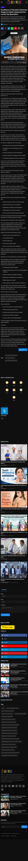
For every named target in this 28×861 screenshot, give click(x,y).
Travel (3, 708)
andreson (12, 806)
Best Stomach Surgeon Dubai (11, 355)
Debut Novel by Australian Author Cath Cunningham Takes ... (18, 804)
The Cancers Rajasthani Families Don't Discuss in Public (13, 556)
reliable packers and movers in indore (9, 730)
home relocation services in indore (8, 744)
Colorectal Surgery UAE (10, 357)
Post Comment (5, 614)
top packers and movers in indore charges (10, 724)
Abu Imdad (3, 512)
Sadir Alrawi (3, 415)
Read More (23, 349)
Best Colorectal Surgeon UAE (11, 360)
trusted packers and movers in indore (9, 727)
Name (2, 593)
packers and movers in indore (8, 710)
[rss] (2, 789)
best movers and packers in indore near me (10, 752)
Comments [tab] (3, 589)
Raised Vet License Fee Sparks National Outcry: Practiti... (12, 580)
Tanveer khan (12, 666)
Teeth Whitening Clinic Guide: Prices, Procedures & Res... (13, 486)
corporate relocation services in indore (9, 733)
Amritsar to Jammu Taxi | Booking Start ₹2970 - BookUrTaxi (18, 797)
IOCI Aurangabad (4, 465)
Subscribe (24, 826)
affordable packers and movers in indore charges (11, 741)
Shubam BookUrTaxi (14, 799)
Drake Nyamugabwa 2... (5, 582)
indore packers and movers (7, 716)
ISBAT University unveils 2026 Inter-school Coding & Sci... (18, 671)
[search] (26, 2)
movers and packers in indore (12, 708)
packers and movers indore (7, 713)
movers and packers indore (20, 713)
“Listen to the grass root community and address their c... (19, 692)
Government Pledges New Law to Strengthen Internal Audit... (17, 678)
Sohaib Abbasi (3, 488)
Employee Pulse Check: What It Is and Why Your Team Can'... (14, 533)
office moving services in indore (8, 749)
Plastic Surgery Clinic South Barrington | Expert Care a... (14, 509)
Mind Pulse (3, 535)
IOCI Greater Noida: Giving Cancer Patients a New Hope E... (13, 462)
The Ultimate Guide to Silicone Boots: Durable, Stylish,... (18, 665)
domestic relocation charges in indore (9, 747)
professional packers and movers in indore (10, 738)
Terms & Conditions (5, 836)
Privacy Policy (13, 836)
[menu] (1, 2)
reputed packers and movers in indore (9, 755)
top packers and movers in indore (8, 719)
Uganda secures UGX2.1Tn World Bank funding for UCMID (18, 811)
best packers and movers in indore (9, 722)
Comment (3, 605)
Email (2, 599)
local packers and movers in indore (9, 736)
